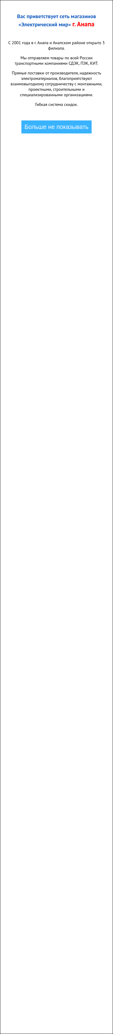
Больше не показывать (56, 126)
